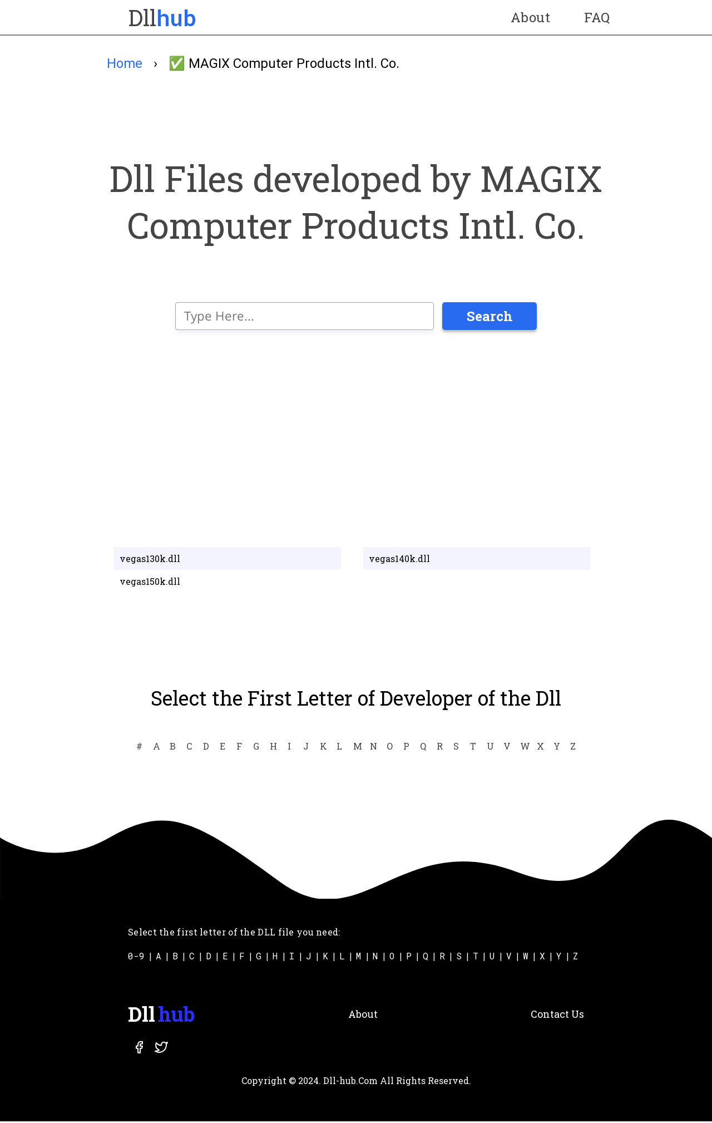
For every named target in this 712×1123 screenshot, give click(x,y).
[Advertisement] (356, 437)
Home (124, 63)
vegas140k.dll (399, 560)
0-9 (136, 957)
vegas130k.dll (150, 560)
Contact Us (557, 1015)
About (528, 17)
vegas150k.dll (150, 583)
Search (490, 318)
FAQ (595, 17)
